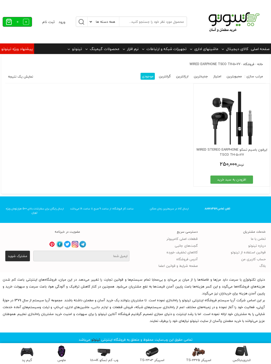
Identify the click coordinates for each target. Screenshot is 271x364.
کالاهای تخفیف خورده (182, 252)
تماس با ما (258, 239)
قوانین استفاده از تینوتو (248, 252)
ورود (61, 22)
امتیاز (217, 76)
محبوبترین (234, 76)
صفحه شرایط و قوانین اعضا (178, 266)
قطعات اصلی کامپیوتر (182, 239)
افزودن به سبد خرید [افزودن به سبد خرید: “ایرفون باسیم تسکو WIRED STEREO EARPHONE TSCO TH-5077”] (236, 179)
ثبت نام (48, 22)
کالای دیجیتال (237, 49)
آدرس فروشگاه (187, 259)
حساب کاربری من (253, 259)
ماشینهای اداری (206, 49)
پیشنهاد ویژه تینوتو (17, 49)
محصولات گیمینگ (104, 49)
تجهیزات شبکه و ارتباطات (166, 49)
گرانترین (165, 76)
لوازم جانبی (100, 307)
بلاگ (262, 266)
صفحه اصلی (260, 49)
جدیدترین (201, 76)
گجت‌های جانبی (186, 246)
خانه (260, 64)
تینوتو (77, 49)
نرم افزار (133, 49)
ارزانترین (182, 76)
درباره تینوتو (257, 246)
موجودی (147, 76)
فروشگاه (248, 64)
